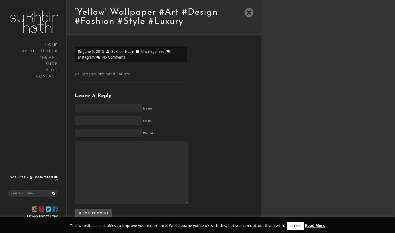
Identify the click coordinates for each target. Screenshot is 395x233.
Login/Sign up (45, 177)
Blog (52, 70)
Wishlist (18, 177)
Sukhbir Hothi (122, 51)
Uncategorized (152, 51)
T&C (55, 216)
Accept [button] (295, 226)
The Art (48, 57)
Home (51, 44)
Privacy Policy (38, 216)
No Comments (113, 57)
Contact (47, 76)
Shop (52, 63)
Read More (315, 225)
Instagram (86, 57)
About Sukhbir (40, 51)
